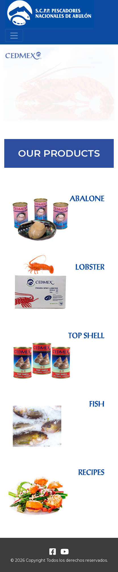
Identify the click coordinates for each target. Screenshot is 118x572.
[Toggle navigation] (14, 35)
